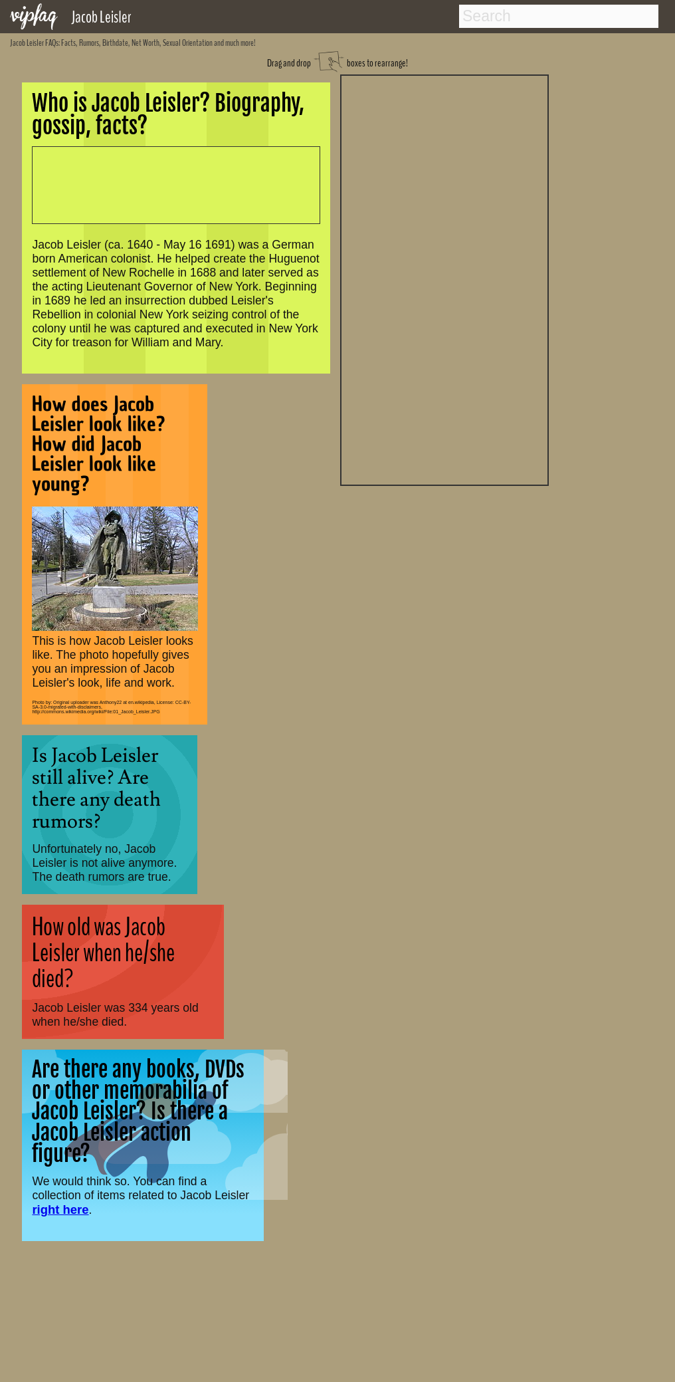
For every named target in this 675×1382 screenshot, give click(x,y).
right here (60, 1209)
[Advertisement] (444, 278)
